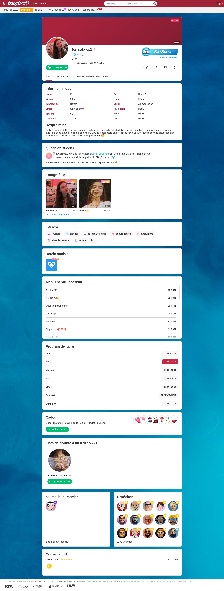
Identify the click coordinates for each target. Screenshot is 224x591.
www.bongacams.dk (38, 581)
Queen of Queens (100, 154)
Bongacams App (91, 9)
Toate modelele (10, 10)
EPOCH (62, 581)
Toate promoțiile (56, 9)
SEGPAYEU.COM (73, 581)
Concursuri (73, 10)
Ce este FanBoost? (169, 58)
